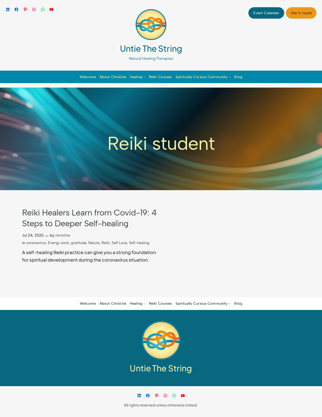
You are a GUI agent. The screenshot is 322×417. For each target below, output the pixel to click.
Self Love (119, 243)
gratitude (78, 243)
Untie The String (151, 48)
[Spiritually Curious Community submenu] (230, 77)
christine (62, 235)
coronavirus (36, 243)
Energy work (58, 243)
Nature (93, 243)
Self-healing (139, 243)
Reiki (105, 243)
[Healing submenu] (144, 77)
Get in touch (301, 13)
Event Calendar (266, 13)
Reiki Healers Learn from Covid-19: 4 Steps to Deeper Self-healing (89, 218)
